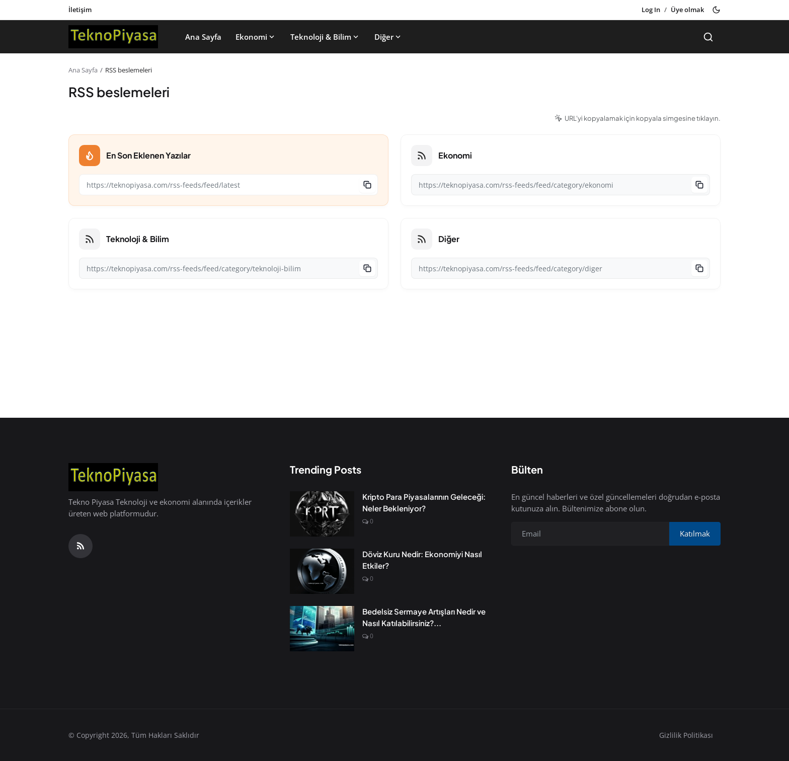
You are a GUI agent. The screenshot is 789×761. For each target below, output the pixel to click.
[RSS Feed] (80, 546)
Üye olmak (687, 9)
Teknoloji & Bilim (325, 37)
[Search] (708, 37)
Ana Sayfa (203, 37)
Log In (651, 9)
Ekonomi (255, 37)
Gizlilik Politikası (686, 735)
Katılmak (695, 533)
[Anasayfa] (113, 36)
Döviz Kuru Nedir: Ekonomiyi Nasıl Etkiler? (422, 559)
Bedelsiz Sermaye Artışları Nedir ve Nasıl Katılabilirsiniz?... (424, 617)
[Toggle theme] (716, 10)
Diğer (388, 37)
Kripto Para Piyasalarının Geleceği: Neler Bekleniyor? (424, 502)
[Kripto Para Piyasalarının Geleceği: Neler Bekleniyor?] (322, 514)
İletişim (80, 9)
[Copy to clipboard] (367, 185)
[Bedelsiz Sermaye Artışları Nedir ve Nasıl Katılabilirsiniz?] (322, 628)
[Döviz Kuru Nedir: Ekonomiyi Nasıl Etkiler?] (322, 571)
